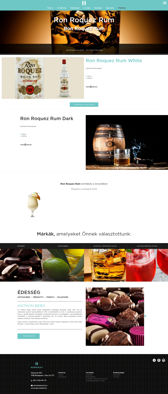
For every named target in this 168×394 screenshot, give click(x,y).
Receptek (98, 8)
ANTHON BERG (24, 297)
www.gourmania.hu (39, 388)
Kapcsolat (110, 8)
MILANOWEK (62, 297)
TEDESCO (50, 297)
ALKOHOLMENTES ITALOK (95, 381)
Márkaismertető (28, 336)
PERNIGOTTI (38, 297)
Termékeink (61, 8)
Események (75, 8)
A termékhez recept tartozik (84, 104)
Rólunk (50, 8)
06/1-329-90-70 (39, 380)
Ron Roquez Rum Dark (94, 50)
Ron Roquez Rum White (75, 50)
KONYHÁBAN (90, 377)
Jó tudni (87, 8)
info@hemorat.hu (40, 385)
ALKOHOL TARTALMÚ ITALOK (96, 379)
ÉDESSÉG (89, 375)
